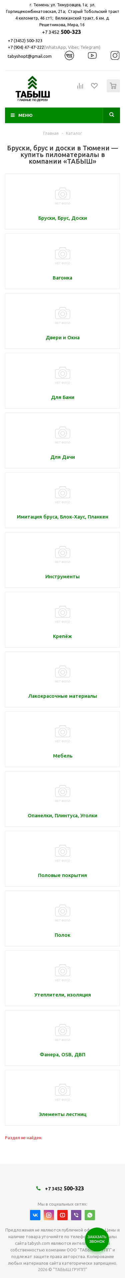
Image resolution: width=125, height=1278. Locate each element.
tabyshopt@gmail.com (30, 56)
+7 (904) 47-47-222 (26, 47)
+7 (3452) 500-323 (25, 40)
